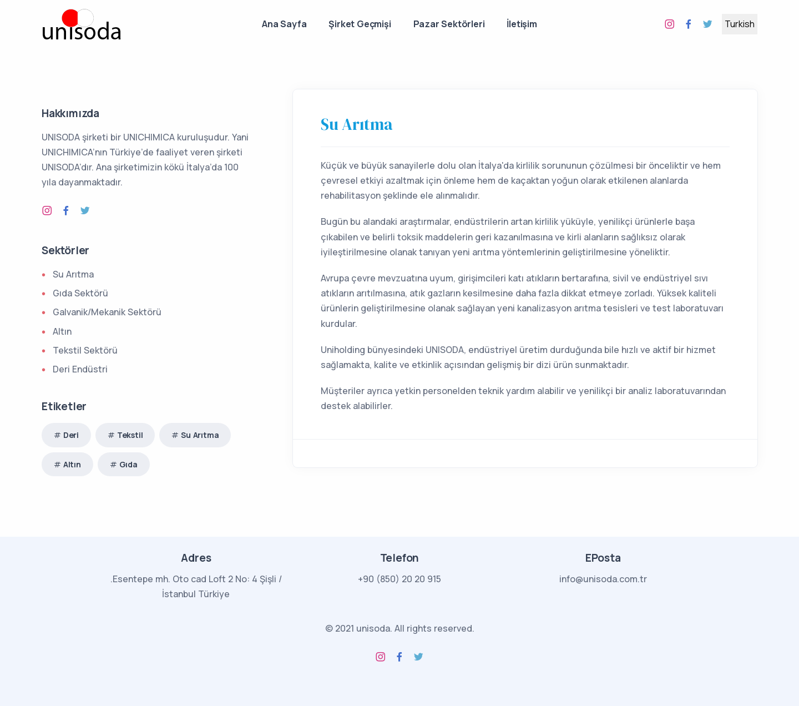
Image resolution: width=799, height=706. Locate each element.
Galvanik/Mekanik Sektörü (107, 312)
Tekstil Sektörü (85, 350)
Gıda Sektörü (80, 293)
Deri (71, 435)
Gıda (128, 464)
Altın (62, 331)
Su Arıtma (357, 124)
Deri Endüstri (80, 369)
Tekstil (130, 435)
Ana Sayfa (284, 24)
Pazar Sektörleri (449, 24)
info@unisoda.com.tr (603, 579)
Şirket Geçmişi (359, 24)
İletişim (522, 24)
